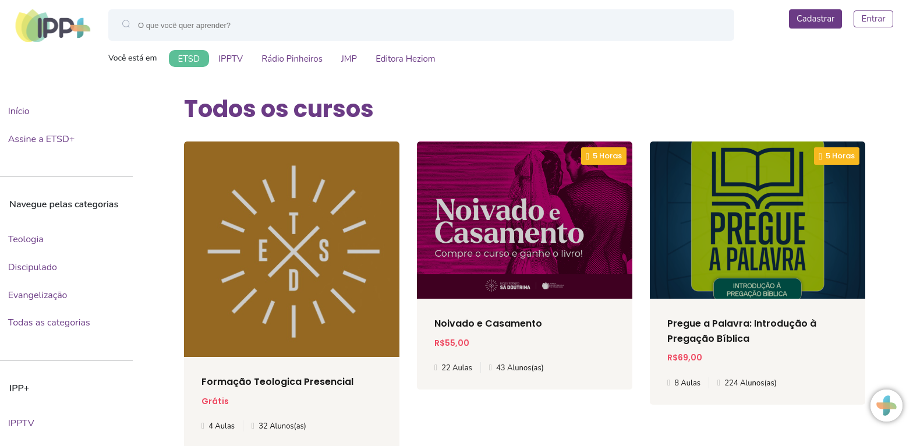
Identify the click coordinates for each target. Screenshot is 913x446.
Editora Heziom (406, 59)
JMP (349, 59)
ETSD (189, 59)
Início (19, 111)
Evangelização (38, 295)
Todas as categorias (49, 322)
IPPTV (230, 59)
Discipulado (32, 267)
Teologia (26, 239)
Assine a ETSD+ (41, 139)
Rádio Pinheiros (292, 59)
